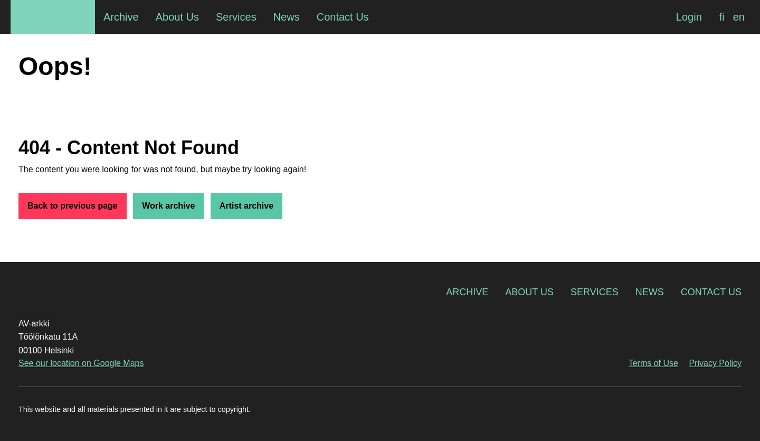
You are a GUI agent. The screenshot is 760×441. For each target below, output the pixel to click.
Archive (467, 292)
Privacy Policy (715, 363)
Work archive (168, 205)
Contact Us (711, 292)
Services (595, 292)
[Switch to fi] (722, 17)
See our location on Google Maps (81, 363)
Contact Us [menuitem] (343, 17)
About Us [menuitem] (177, 17)
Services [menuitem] (236, 17)
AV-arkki (53, 17)
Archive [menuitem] (121, 17)
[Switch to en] (739, 17)
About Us (529, 292)
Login (689, 17)
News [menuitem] (286, 17)
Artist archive (246, 205)
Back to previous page (72, 205)
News (649, 292)
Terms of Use (653, 363)
